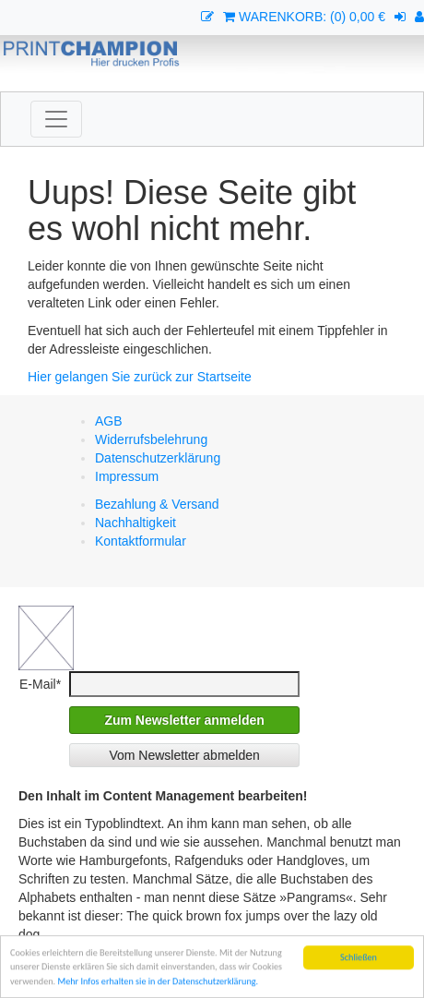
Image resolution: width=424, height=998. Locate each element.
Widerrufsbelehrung (151, 439)
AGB (109, 421)
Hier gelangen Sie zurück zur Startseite (140, 376)
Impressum (127, 476)
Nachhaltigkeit (135, 522)
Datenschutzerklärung (157, 458)
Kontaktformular (140, 541)
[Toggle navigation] (56, 119)
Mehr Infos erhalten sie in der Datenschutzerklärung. (157, 982)
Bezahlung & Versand (157, 504)
